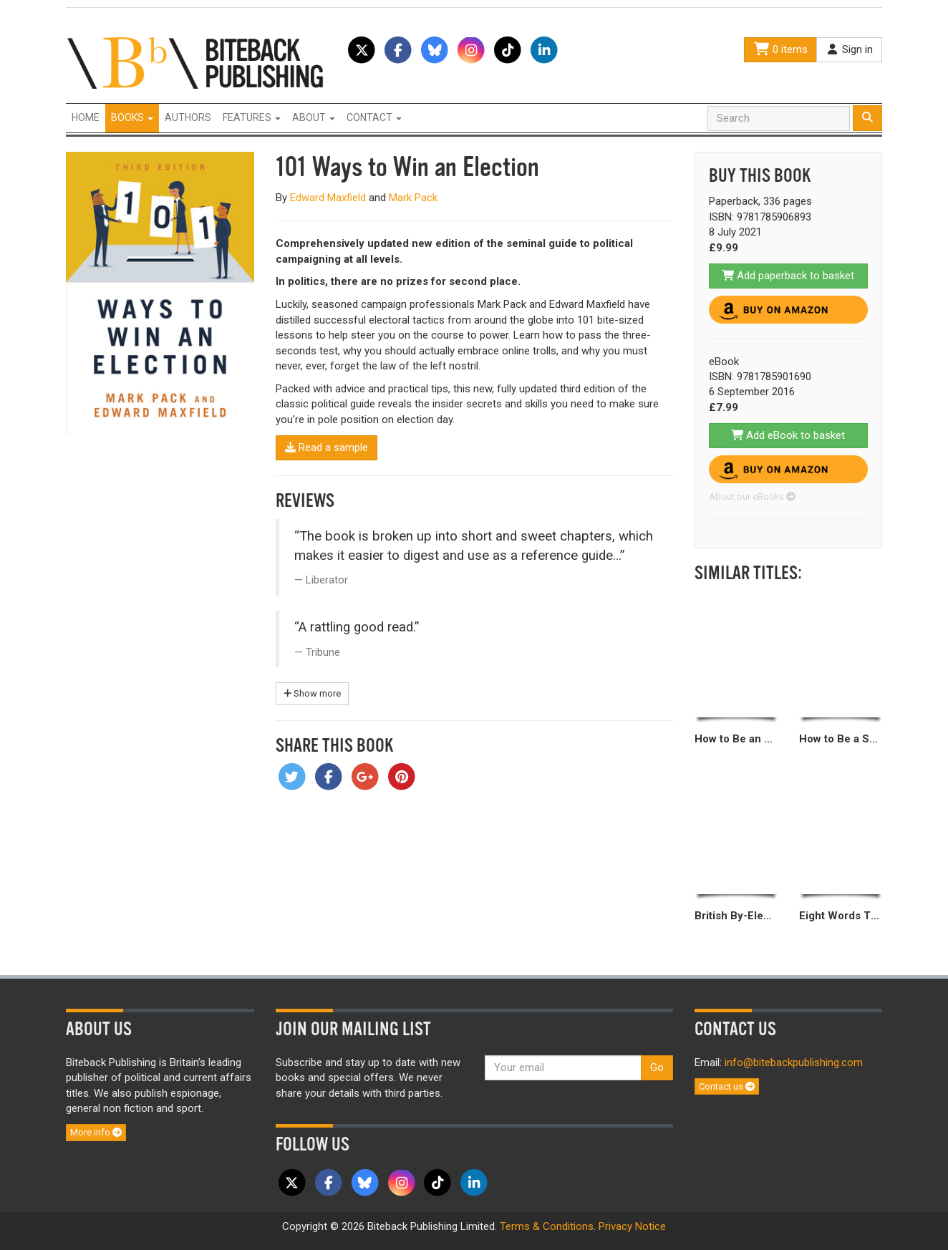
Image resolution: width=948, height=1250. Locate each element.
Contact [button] (374, 117)
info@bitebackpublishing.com (794, 1062)
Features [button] (252, 117)
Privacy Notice (632, 1226)
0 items (780, 49)
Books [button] (132, 117)
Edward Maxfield (328, 197)
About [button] (313, 117)
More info (96, 1132)
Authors (188, 117)
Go (657, 1067)
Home (86, 117)
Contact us (727, 1086)
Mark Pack (413, 197)
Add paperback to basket (788, 275)
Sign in (849, 49)
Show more (312, 693)
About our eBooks (752, 496)
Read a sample (326, 447)
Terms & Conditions (547, 1226)
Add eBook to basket (788, 435)
